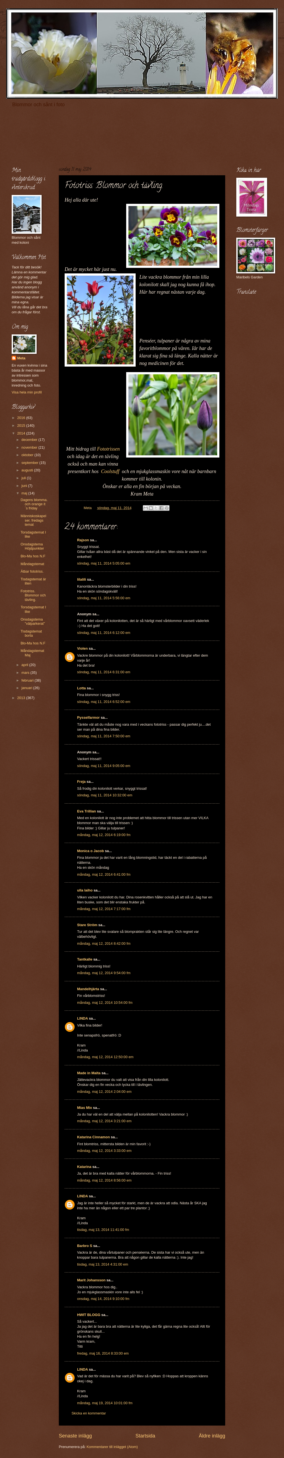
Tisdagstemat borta (31, 633)
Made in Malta (88, 1073)
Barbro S (84, 1246)
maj (24, 493)
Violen (82, 648)
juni (24, 486)
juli (24, 478)
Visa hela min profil (27, 392)
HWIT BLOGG (88, 1315)
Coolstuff (111, 471)
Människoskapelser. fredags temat (33, 520)
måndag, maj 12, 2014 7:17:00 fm (104, 909)
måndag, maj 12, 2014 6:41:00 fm (104, 874)
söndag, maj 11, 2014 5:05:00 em (103, 563)
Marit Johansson (91, 1280)
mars (25, 672)
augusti (27, 470)
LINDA (82, 1018)
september (30, 463)
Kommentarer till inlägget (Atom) (112, 1447)
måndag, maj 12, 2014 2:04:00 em (104, 1091)
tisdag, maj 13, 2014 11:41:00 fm (103, 1230)
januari (27, 688)
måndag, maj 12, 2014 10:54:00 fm (105, 1002)
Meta (21, 358)
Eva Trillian (86, 811)
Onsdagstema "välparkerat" (33, 621)
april (25, 665)
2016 (21, 418)
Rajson (83, 540)
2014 (21, 433)
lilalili (81, 579)
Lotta (81, 688)
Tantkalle (84, 959)
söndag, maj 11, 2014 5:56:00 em (103, 598)
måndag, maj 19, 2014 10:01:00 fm (105, 1403)
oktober (27, 455)
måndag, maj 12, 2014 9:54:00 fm (104, 973)
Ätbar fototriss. (32, 571)
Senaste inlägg (75, 1436)
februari (27, 680)
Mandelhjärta (88, 989)
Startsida (145, 1436)
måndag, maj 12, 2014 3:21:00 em (104, 1121)
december (29, 440)
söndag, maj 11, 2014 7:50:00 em (103, 736)
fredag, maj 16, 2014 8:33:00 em (103, 1353)
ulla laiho (85, 890)
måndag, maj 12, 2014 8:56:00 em (104, 1180)
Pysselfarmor (88, 717)
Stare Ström (87, 925)
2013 (21, 698)
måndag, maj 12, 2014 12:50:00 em (105, 1057)
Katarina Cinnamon (93, 1137)
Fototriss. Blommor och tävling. (33, 595)
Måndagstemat (32, 564)
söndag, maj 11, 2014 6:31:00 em (103, 672)
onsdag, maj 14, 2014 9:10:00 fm (103, 1299)
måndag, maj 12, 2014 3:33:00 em (104, 1151)
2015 (21, 425)
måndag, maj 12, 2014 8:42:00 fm (104, 943)
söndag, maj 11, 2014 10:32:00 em (104, 795)
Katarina (84, 1167)
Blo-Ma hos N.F (33, 556)
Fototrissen (108, 449)
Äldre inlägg (212, 1436)
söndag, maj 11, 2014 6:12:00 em (103, 633)
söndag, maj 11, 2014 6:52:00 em (103, 702)
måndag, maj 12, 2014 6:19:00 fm (104, 835)
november (29, 447)
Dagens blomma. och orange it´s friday (34, 504)
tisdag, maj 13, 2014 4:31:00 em (102, 1264)
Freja (81, 781)
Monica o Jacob (90, 851)
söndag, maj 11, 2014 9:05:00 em (103, 766)
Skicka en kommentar (89, 1413)
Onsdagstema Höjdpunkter (32, 546)
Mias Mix (84, 1108)
